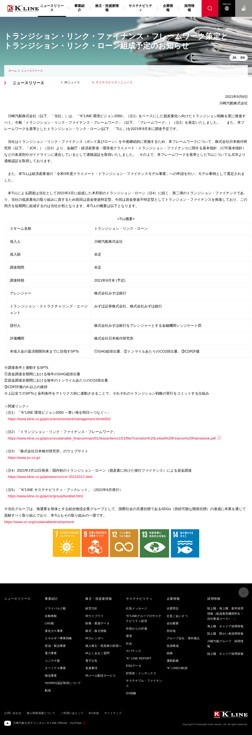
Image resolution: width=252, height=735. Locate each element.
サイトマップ (112, 713)
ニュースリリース (32, 70)
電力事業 (51, 653)
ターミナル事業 (55, 668)
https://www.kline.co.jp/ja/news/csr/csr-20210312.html (50, 477)
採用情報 (189, 8)
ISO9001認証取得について (63, 683)
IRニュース (72, 82)
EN (243, 57)
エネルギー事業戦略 (58, 638)
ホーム (12, 70)
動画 (48, 690)
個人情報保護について (41, 713)
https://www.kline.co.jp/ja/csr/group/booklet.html (45, 496)
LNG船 (49, 623)
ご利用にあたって (72, 713)
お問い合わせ (243, 4)
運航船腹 (173, 660)
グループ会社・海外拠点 (183, 638)
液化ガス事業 (54, 631)
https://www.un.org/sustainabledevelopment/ (39, 522)
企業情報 (168, 8)
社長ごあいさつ (177, 616)
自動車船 (51, 616)
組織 (170, 653)
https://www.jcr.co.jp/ (24, 458)
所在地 (171, 631)
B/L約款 (94, 713)
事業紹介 (79, 8)
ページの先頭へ (243, 595)
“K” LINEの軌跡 (177, 668)
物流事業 (51, 675)
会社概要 (173, 623)
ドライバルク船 (55, 608)
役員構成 (173, 645)
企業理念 (173, 608)
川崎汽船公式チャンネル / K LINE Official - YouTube (47, 722)
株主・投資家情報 (107, 8)
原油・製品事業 (55, 645)
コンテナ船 (52, 660)
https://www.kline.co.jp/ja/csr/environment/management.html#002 (59, 419)
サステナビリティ (140, 8)
